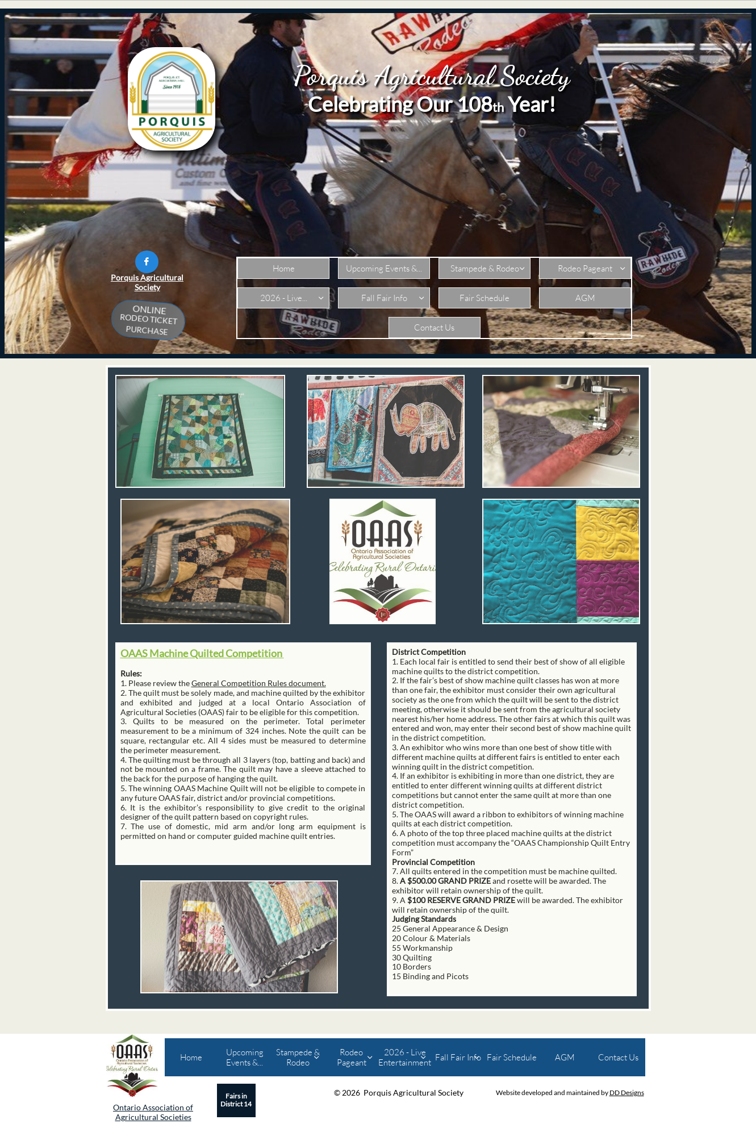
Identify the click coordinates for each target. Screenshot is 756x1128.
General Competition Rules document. (258, 683)
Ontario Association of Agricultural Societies (153, 1112)
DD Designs (626, 1092)
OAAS (134, 653)
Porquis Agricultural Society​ (147, 282)
